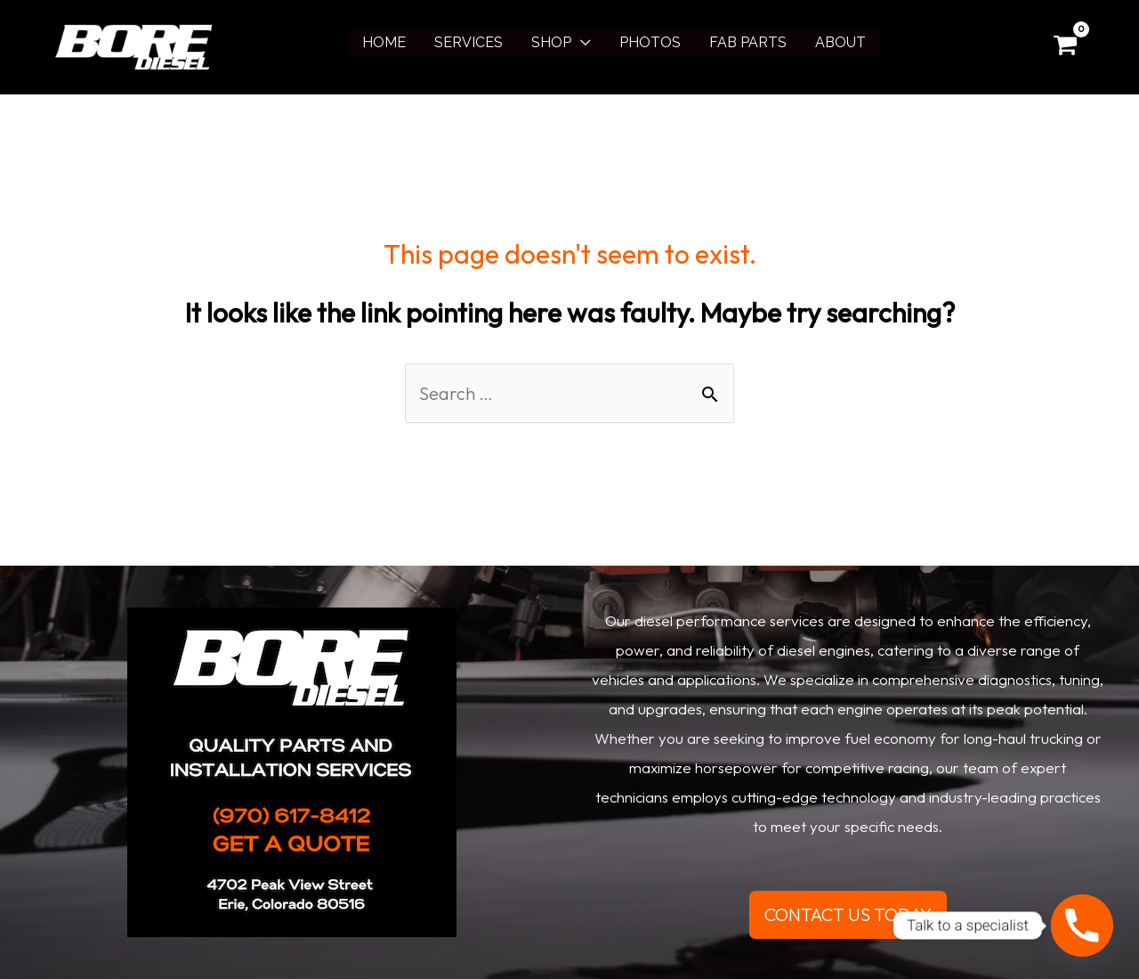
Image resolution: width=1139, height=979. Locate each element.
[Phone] (1082, 925)
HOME (384, 42)
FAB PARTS (748, 42)
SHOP (551, 42)
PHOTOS (650, 42)
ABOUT (840, 42)
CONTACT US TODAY (848, 914)
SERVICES (468, 42)
